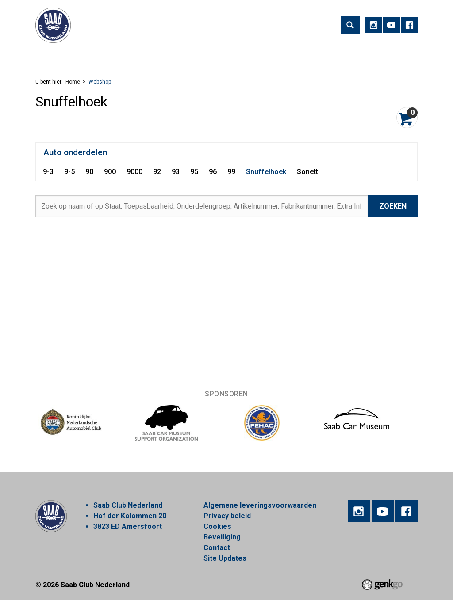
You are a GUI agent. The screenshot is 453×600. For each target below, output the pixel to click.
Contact (216, 547)
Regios (226, 55)
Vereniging (131, 55)
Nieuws (264, 55)
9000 (134, 171)
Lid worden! (182, 55)
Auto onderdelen (75, 152)
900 (110, 171)
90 (89, 171)
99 (231, 171)
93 (176, 171)
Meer (344, 55)
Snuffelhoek (266, 171)
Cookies (217, 526)
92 (157, 171)
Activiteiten (82, 55)
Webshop (305, 55)
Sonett (307, 171)
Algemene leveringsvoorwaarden (259, 505)
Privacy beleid (227, 516)
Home (46, 55)
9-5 (69, 171)
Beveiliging (222, 537)
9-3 (48, 171)
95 (194, 171)
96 (213, 171)
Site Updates (224, 558)
